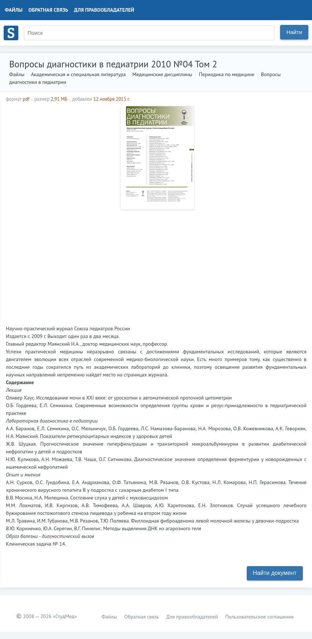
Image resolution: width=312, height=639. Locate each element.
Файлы (14, 10)
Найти (294, 32)
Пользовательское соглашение (259, 616)
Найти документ (275, 573)
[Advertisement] (156, 264)
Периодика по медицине (226, 74)
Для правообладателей (104, 10)
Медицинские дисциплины (162, 74)
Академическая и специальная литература (78, 74)
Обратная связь (48, 10)
